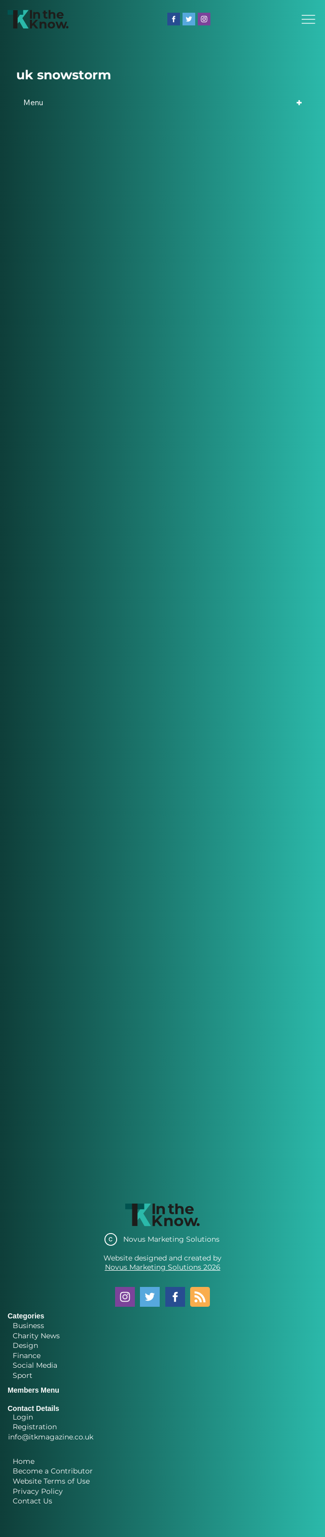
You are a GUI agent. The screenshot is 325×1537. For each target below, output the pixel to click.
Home (23, 1461)
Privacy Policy (38, 1491)
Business (28, 1325)
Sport (22, 1375)
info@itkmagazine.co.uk (50, 1436)
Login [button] (23, 1417)
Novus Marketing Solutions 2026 (163, 1267)
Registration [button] (35, 1426)
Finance (27, 1355)
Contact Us (32, 1500)
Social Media (35, 1365)
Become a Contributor (53, 1470)
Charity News (36, 1335)
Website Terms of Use (51, 1481)
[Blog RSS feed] (200, 1297)
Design (25, 1345)
